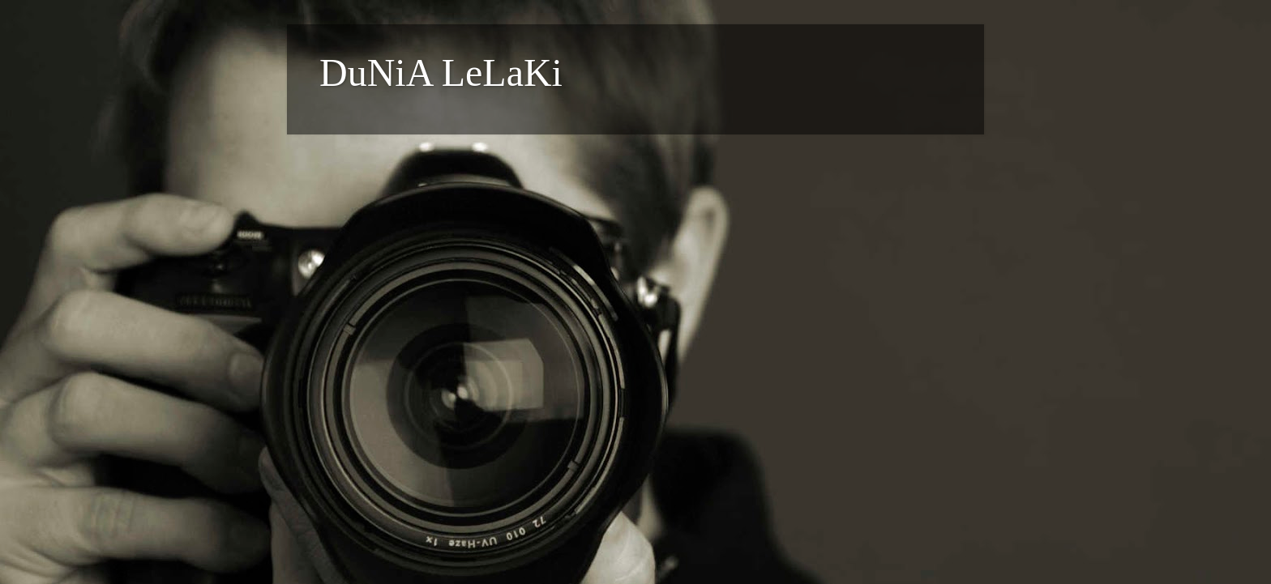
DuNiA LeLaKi (441, 72)
